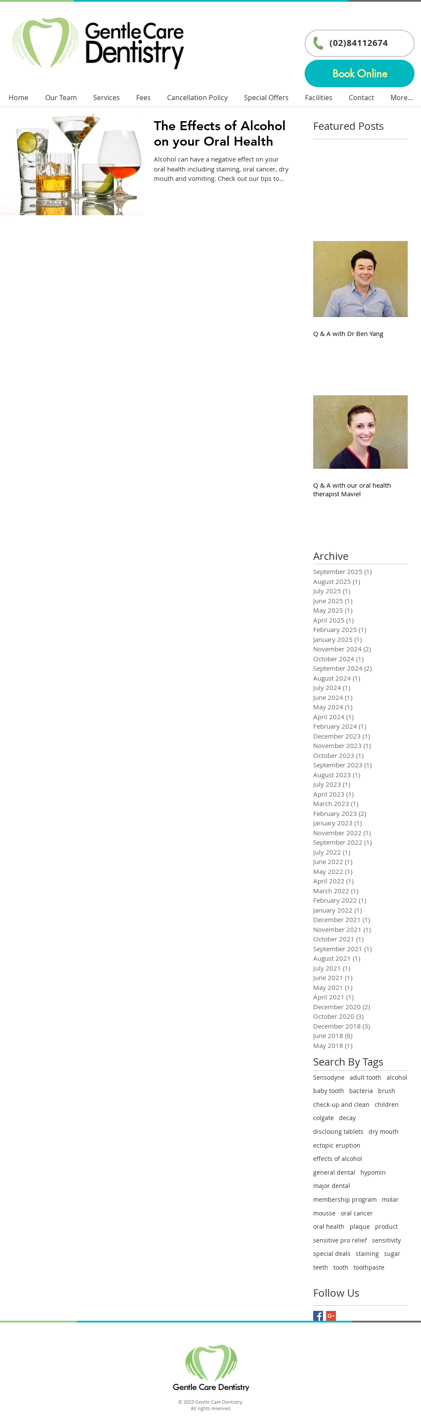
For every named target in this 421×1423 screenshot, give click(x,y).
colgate (323, 1118)
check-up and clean (341, 1104)
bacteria (361, 1091)
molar (390, 1199)
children (387, 1104)
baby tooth (328, 1091)
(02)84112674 (358, 43)
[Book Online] (360, 73)
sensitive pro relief (340, 1240)
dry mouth (384, 1131)
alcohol (397, 1077)
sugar (392, 1253)
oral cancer (357, 1213)
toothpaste (369, 1267)
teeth (320, 1267)
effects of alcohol (337, 1158)
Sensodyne (329, 1077)
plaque (360, 1226)
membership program (345, 1199)
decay (347, 1118)
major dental (331, 1186)
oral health (329, 1226)
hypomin (373, 1172)
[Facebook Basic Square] (318, 1316)
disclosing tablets (338, 1131)
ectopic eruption (336, 1145)
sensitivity (386, 1240)
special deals (332, 1253)
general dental (334, 1172)
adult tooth (365, 1077)
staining (367, 1253)
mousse (324, 1213)
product (386, 1226)
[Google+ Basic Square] (331, 1316)
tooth (340, 1267)
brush (386, 1091)
